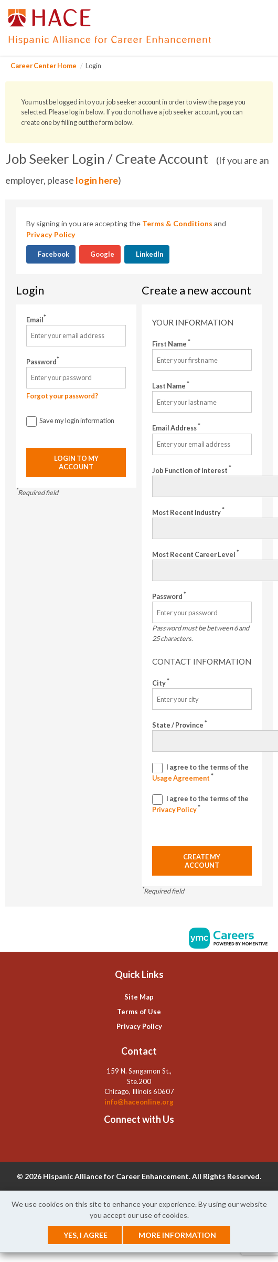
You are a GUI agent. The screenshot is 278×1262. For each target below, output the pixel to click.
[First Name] (202, 360)
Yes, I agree (85, 1235)
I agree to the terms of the (200, 772)
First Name (171, 343)
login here (97, 180)
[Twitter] (139, 1142)
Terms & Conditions (177, 223)
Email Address (176, 427)
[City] (202, 699)
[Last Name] (202, 402)
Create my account (201, 861)
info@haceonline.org (139, 1102)
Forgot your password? (62, 396)
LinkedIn (149, 254)
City (160, 682)
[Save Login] (31, 421)
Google (101, 254)
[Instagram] (147, 1142)
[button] (269, 28)
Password (42, 361)
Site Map (139, 997)
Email (36, 319)
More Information (177, 1235)
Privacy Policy (51, 234)
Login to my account (76, 462)
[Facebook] (123, 1142)
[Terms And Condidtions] (157, 768)
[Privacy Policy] (157, 799)
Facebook (53, 254)
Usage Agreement (181, 778)
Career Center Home (43, 65)
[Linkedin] (131, 1142)
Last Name (170, 385)
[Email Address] (202, 444)
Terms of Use (139, 1011)
